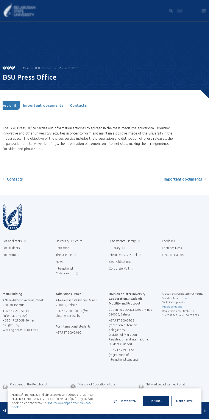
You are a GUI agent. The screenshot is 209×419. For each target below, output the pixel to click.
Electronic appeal (173, 255)
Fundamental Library (124, 241)
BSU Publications (120, 261)
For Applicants (14, 241)
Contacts (87, 105)
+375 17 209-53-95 (68, 332)
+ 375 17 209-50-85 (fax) (72, 311)
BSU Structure (43, 67)
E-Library (116, 248)
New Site (187, 298)
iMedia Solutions (172, 306)
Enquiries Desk (172, 248)
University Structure (69, 241)
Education (62, 248)
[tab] (16, 105)
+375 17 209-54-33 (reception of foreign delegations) (123, 325)
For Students (11, 248)
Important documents (52, 105)
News (59, 261)
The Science (65, 255)
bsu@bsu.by (11, 325)
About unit (16, 105)
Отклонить (184, 401)
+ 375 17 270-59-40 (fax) (19, 320)
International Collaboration (67, 271)
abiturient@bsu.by (68, 315)
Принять (156, 401)
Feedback (168, 241)
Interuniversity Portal (124, 255)
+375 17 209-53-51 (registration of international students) (124, 354)
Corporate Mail (120, 268)
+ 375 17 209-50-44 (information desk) (16, 313)
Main (26, 67)
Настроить (124, 401)
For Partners (11, 255)
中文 (203, 410)
